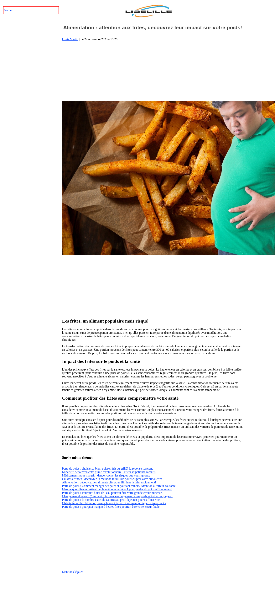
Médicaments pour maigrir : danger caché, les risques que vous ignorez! (106, 475)
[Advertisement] (152, 71)
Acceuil (8, 10)
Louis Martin (70, 39)
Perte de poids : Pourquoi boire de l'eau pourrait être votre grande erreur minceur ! (112, 492)
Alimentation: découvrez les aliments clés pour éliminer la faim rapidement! (109, 482)
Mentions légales (72, 571)
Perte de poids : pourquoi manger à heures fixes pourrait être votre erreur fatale (110, 506)
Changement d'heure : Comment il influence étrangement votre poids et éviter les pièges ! (117, 496)
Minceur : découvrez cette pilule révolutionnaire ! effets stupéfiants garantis (108, 472)
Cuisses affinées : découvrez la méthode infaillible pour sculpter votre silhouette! (112, 479)
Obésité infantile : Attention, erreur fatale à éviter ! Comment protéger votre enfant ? (114, 503)
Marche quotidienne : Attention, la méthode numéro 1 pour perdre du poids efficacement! (117, 489)
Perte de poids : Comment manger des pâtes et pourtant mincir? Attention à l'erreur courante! (119, 485)
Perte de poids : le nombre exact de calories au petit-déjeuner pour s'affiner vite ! (111, 499)
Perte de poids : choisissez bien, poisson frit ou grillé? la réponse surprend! (108, 468)
